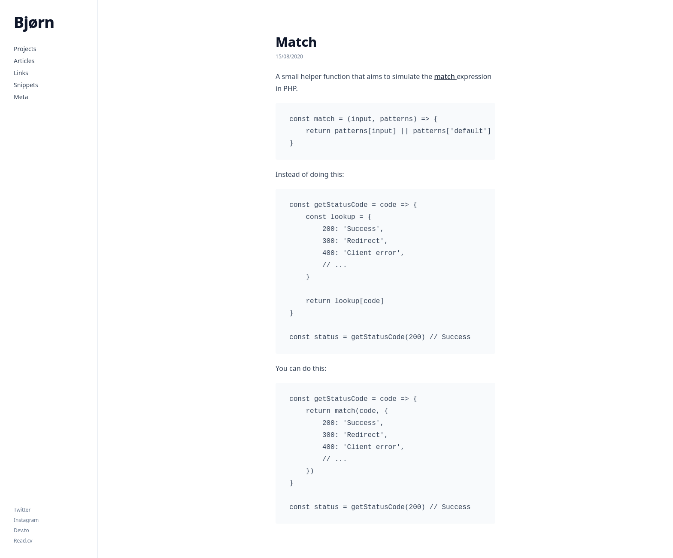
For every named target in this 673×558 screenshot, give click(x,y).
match (445, 76)
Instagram (26, 520)
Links (21, 73)
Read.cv (23, 540)
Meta (21, 97)
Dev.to (21, 530)
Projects (25, 49)
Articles (24, 61)
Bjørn (34, 22)
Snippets (26, 85)
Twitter (22, 509)
